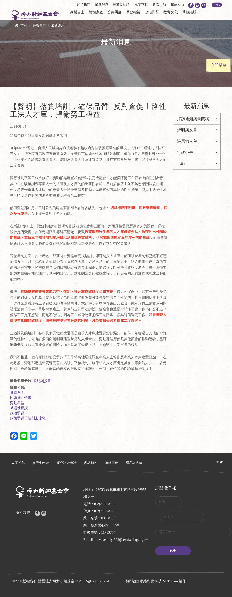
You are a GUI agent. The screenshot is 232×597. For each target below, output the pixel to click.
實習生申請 (40, 463)
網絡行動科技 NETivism (159, 581)
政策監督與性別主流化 (28, 418)
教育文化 (170, 12)
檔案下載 (141, 4)
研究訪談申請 (66, 463)
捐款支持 (177, 4)
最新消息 (101, 4)
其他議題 (189, 12)
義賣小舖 (159, 4)
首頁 (23, 25)
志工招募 (18, 463)
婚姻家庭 (96, 12)
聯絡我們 (111, 463)
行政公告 (185, 152)
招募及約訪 (121, 4)
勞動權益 (133, 12)
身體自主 (77, 12)
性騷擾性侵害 (20, 398)
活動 (181, 163)
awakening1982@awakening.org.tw (122, 539)
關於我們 (83, 4)
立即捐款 (219, 65)
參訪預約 (90, 463)
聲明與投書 (42, 381)
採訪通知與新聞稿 (193, 119)
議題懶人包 (187, 141)
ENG (217, 5)
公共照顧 (114, 12)
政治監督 (152, 12)
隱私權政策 (134, 463)
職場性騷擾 (19, 408)
